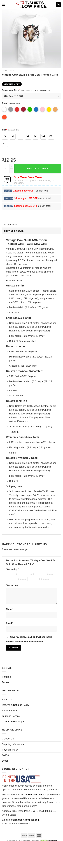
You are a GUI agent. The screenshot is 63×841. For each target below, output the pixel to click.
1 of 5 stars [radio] (10, 574)
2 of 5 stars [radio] (24, 574)
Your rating (12, 569)
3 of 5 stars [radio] (41, 574)
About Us (7, 699)
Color (5, 103)
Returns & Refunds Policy (15, 705)
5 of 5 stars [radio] (33, 579)
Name (9, 609)
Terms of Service (11, 716)
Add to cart (37, 168)
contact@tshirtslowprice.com (24, 820)
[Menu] (4, 4)
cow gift (15, 260)
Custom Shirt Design (13, 721)
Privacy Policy (9, 710)
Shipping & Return (14, 231)
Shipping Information (13, 744)
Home (5, 71)
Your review (12, 585)
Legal (5, 760)
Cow (12, 71)
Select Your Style (11, 90)
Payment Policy (10, 749)
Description (11, 224)
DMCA (5, 755)
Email (9, 623)
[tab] (31, 224)
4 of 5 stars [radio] (12, 579)
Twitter (5, 682)
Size (4, 130)
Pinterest (6, 677)
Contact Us (8, 738)
